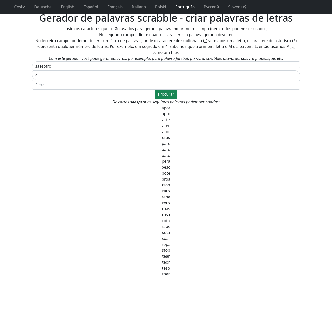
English (65, 7)
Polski (158, 7)
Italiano (136, 7)
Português (182, 7)
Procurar (166, 94)
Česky (17, 7)
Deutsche (40, 7)
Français (112, 7)
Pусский (209, 7)
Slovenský (234, 7)
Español (88, 7)
